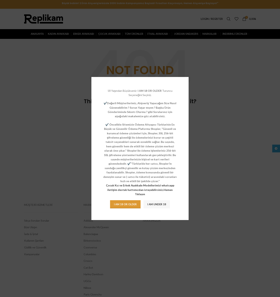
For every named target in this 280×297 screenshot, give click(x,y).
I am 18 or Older (125, 204)
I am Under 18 (156, 204)
